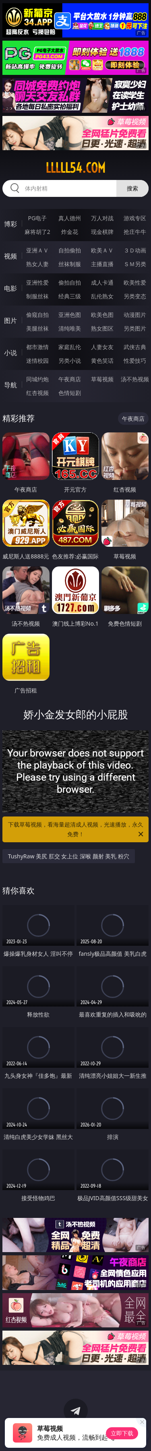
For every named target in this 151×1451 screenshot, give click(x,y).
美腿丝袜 (37, 328)
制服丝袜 (37, 296)
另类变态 (135, 296)
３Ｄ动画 (135, 250)
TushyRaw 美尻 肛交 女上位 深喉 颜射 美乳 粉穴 (68, 856)
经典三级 (69, 296)
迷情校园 (37, 360)
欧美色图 (102, 314)
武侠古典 (135, 347)
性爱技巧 (135, 360)
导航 (10, 384)
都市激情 (37, 347)
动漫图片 (135, 314)
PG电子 (37, 218)
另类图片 (135, 328)
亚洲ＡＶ (37, 250)
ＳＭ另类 (135, 264)
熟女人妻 (37, 264)
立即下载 (122, 1433)
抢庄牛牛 (135, 232)
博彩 (10, 223)
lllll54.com (75, 168)
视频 (10, 256)
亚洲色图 (69, 314)
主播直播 (102, 264)
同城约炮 (37, 379)
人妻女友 (102, 347)
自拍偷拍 (69, 250)
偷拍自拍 (69, 282)
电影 (10, 288)
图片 (10, 320)
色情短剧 (69, 393)
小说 (10, 352)
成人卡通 (102, 282)
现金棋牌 (102, 232)
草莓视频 (102, 379)
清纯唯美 (69, 328)
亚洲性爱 (37, 282)
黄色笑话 (102, 360)
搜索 (132, 188)
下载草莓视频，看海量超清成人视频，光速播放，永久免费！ (76, 830)
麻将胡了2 (37, 232)
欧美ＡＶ (102, 250)
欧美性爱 (135, 282)
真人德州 (69, 218)
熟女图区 (102, 328)
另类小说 (69, 360)
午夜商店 (69, 379)
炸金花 (69, 232)
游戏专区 (135, 218)
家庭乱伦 (69, 347)
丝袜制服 (69, 264)
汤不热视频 (135, 379)
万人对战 (102, 218)
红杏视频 (37, 393)
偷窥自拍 (37, 314)
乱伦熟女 (102, 296)
